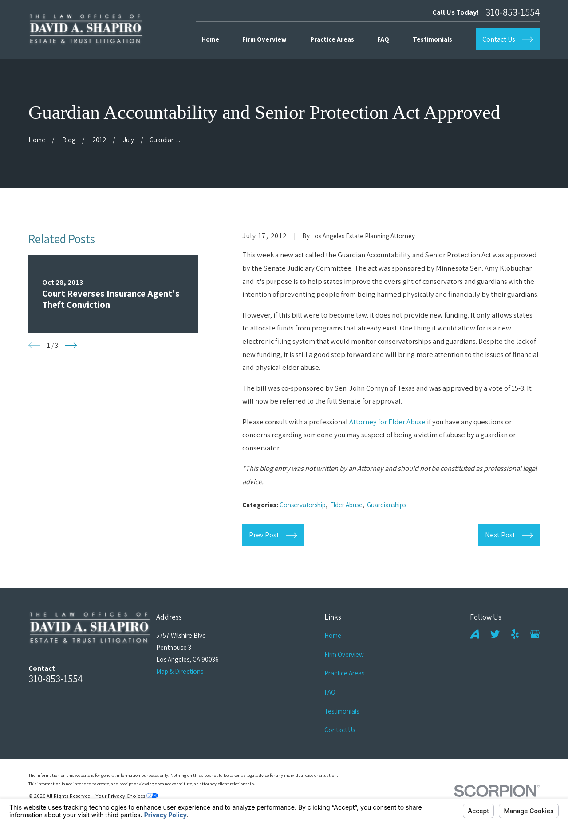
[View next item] (71, 345)
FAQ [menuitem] (383, 39)
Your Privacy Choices (127, 796)
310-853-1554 (512, 12)
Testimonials (341, 711)
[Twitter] (495, 634)
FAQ (329, 692)
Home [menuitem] (210, 39)
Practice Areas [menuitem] (332, 39)
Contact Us (339, 730)
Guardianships (386, 505)
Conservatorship (303, 505)
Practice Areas (344, 673)
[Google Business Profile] (535, 634)
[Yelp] (515, 634)
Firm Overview (344, 654)
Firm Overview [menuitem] (264, 39)
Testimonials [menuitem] (432, 39)
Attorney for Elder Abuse (387, 422)
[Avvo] (474, 634)
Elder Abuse (346, 505)
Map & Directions (179, 671)
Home (332, 635)
